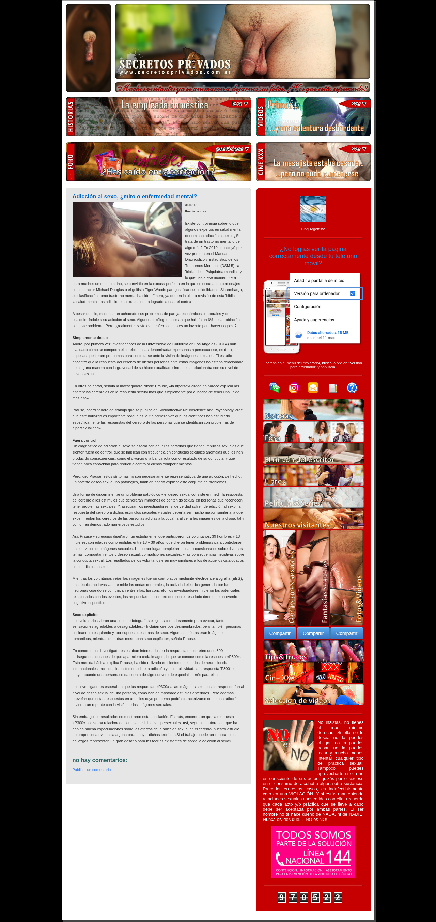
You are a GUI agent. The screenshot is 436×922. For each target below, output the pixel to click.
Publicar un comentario (92, 770)
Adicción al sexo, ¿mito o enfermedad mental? (135, 196)
